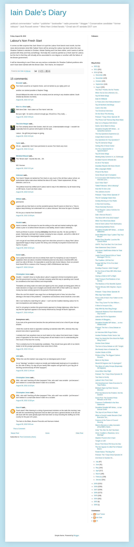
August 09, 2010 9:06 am (24, 424)
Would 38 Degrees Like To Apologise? (108, 363)
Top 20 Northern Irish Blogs (104, 105)
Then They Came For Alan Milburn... (107, 303)
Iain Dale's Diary (38, 12)
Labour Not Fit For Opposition (105, 317)
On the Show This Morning (104, 114)
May (97, 468)
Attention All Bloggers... (103, 319)
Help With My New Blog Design (106, 309)
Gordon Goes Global (102, 343)
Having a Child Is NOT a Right (105, 276)
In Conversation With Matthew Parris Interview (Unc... (107, 179)
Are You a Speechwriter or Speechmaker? (104, 150)
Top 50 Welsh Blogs (102, 96)
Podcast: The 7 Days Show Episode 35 (108, 374)
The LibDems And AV (102, 192)
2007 (96, 490)
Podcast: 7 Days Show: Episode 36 (107, 292)
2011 (96, 69)
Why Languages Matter (103, 169)
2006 (96, 492)
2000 (96, 505)
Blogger (76, 535)
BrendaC (19, 83)
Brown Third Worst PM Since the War (108, 444)
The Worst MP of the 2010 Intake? (107, 218)
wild (17, 356)
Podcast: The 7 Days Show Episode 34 (108, 455)
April (97, 471)
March (98, 474)
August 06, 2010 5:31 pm (24, 168)
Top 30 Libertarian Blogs (103, 143)
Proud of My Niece (101, 172)
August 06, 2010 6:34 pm (24, 192)
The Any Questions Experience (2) (107, 134)
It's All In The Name (102, 163)
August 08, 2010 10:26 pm (25, 400)
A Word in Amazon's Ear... (104, 306)
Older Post (79, 433)
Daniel (18, 255)
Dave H (18, 407)
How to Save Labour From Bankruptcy (108, 224)
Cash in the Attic (101, 108)
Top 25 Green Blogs (102, 154)
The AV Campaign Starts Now (105, 198)
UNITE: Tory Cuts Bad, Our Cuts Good (108, 244)
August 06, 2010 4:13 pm (24, 149)
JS (97, 521)
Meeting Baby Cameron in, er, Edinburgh (109, 157)
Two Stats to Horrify (102, 377)
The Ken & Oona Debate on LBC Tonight (109, 346)
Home (47, 433)
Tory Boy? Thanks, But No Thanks (107, 90)
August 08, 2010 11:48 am (25, 371)
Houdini (19, 222)
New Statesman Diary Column (105, 247)
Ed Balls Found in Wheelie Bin (105, 160)
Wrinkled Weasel (22, 156)
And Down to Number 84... (104, 458)
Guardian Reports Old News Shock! (107, 166)
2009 (96, 483)
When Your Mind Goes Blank (105, 221)
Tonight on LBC (100, 441)
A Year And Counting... (103, 204)
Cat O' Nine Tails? (101, 183)
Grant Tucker (100, 514)
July (97, 462)
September (100, 84)
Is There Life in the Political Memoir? (107, 102)
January (99, 480)
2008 (96, 486)
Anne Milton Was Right (103, 371)
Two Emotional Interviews (104, 111)
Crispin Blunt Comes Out (103, 137)
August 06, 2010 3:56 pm (24, 117)
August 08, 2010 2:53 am (24, 349)
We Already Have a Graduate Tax (106, 349)
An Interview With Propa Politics (106, 332)
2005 (96, 495)
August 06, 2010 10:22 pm (25, 248)
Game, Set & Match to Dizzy (105, 126)
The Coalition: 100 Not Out (104, 260)
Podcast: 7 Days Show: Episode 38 (107, 117)
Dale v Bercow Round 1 (103, 215)
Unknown (19, 175)
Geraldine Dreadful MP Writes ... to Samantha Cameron (107, 130)
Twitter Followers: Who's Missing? (107, 186)
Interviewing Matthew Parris (104, 227)
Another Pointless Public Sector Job (107, 335)
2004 (96, 499)
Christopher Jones (23, 274)
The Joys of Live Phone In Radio (106, 412)
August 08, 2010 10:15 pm (25, 385)
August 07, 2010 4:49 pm (24, 312)
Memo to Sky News (102, 360)
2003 (96, 502)
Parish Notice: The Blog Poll (105, 452)
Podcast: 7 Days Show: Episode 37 (107, 195)
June (97, 465)
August (98, 87)
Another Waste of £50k (103, 352)
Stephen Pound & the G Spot (105, 438)
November (99, 78)
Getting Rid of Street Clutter (104, 146)
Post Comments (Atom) (28, 437)
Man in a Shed (21, 107)
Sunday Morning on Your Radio (106, 201)
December (99, 75)
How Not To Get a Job (102, 189)
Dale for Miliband (101, 99)
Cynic (18, 143)
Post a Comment (19, 429)
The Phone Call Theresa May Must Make (109, 120)
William (19, 199)
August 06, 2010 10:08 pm (25, 215)
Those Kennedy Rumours (104, 207)
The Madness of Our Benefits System (108, 284)
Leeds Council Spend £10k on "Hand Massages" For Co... (108, 256)
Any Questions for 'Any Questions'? (107, 140)
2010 (96, 72)
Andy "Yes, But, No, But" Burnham (107, 430)
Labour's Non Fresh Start (104, 380)
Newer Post (15, 433)
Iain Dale (99, 517)
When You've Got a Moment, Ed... (107, 93)
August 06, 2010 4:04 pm (24, 136)
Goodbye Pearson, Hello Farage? (106, 268)
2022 (96, 66)
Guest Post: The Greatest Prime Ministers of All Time (106, 399)
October (99, 81)
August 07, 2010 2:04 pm (24, 267)
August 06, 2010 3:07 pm (24, 100)
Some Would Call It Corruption (105, 175)
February (99, 477)
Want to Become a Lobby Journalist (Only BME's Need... (107, 426)
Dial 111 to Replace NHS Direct (106, 123)
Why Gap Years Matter (103, 295)
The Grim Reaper (22, 124)
